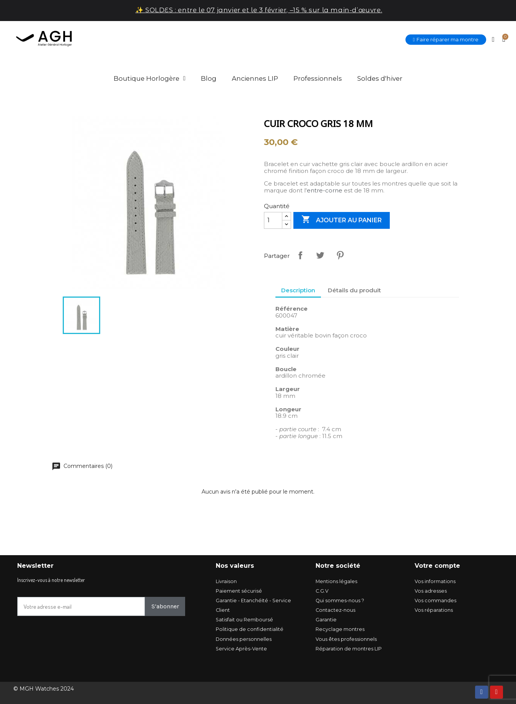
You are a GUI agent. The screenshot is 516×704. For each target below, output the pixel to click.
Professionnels (317, 78)
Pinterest (340, 255)
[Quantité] (273, 220)
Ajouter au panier (341, 220)
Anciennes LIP (255, 78)
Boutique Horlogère (150, 78)
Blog (208, 78)
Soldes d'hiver (379, 78)
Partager (300, 255)
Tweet (320, 255)
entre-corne (324, 190)
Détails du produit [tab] (354, 290)
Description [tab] (298, 290)
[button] (446, 39)
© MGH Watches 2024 (43, 688)
